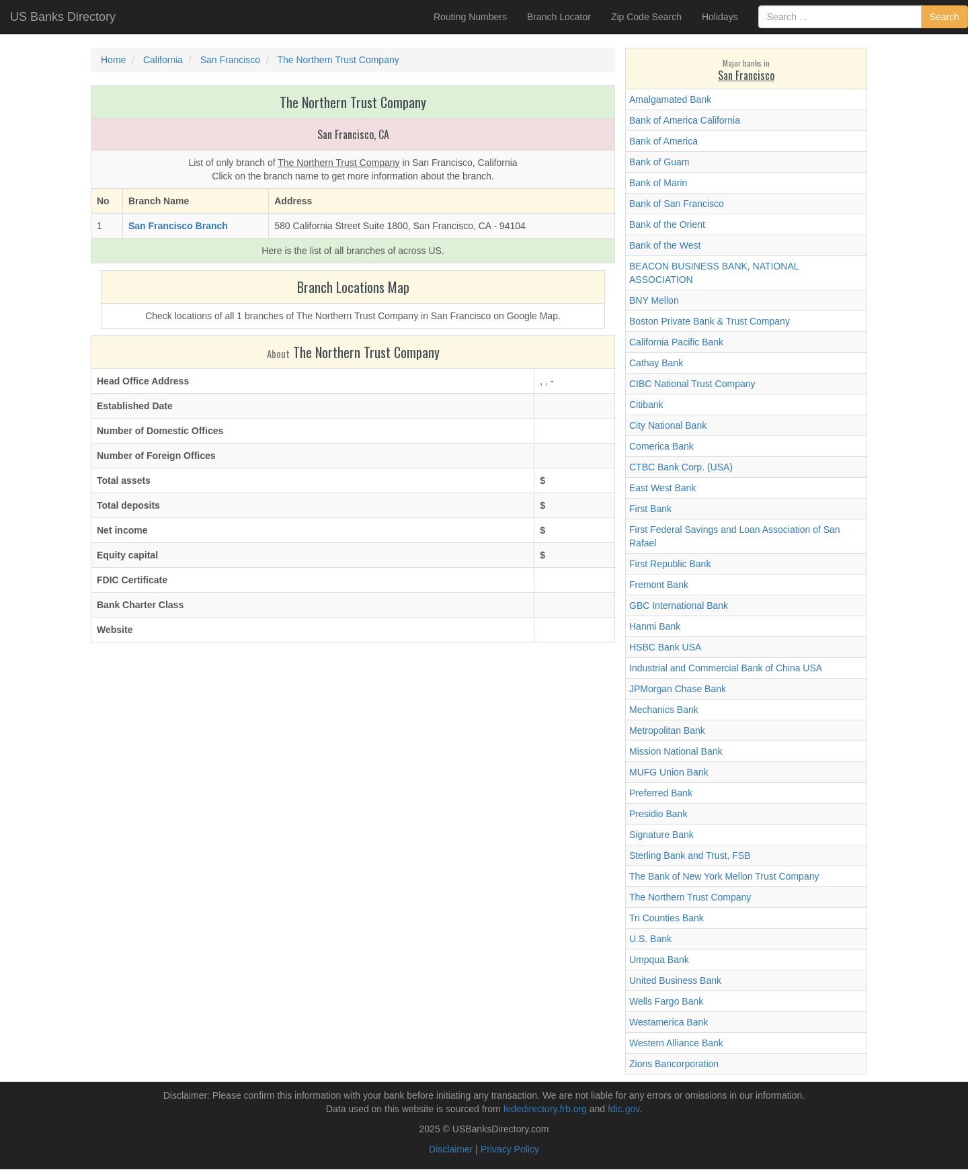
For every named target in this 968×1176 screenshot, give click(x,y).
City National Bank (668, 425)
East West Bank (662, 487)
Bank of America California (684, 120)
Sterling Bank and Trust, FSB (690, 855)
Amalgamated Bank (670, 99)
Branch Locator (559, 16)
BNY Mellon (654, 300)
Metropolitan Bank (667, 730)
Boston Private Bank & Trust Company (709, 321)
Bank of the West (664, 245)
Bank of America (663, 141)
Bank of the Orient (667, 224)
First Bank (650, 508)
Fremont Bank (658, 584)
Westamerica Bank (668, 1022)
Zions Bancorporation (674, 1063)
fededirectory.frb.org (545, 1108)
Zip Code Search (646, 16)
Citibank (646, 404)
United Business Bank (675, 980)
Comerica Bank (661, 446)
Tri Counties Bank (666, 918)
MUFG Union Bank (668, 772)
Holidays (720, 16)
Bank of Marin (658, 182)
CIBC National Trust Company (692, 383)
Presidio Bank (658, 813)
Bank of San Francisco (676, 203)
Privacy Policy (510, 1149)
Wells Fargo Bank (666, 1001)
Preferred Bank (660, 793)
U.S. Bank (650, 938)
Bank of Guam (659, 162)
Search (944, 16)
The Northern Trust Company (690, 897)
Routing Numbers (470, 16)
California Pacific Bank (676, 342)
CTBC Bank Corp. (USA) (681, 467)
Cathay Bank (656, 363)
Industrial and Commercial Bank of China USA (725, 668)
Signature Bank (661, 834)
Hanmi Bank (654, 626)
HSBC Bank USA (665, 647)
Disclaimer (451, 1149)
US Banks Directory (63, 17)
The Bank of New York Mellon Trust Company (724, 876)
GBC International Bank (678, 605)
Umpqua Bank (659, 959)
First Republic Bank (670, 563)
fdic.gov (623, 1108)
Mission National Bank (676, 751)
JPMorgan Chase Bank (677, 688)
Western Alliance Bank (676, 1043)
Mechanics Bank (663, 709)
